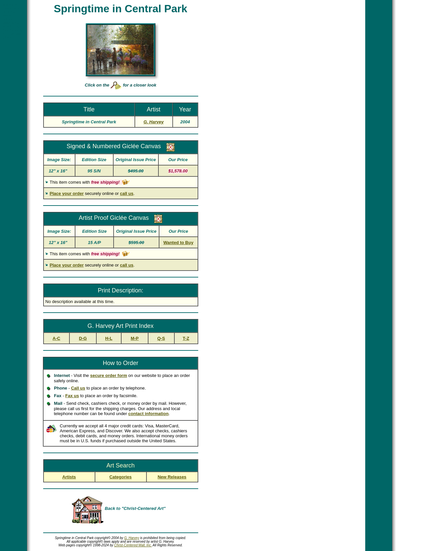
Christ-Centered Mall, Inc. (133, 545)
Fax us (72, 395)
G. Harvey (131, 538)
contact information (148, 413)
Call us (78, 388)
